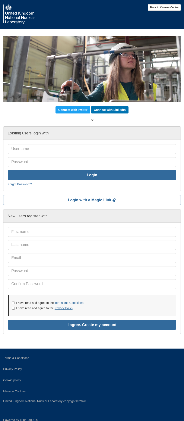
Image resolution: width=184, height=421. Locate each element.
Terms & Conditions (16, 358)
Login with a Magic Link (92, 200)
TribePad (170, 414)
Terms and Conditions (69, 303)
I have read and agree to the (47, 303)
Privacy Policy (64, 308)
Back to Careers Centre (164, 7)
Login (92, 175)
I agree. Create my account (91, 325)
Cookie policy (12, 380)
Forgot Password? (20, 184)
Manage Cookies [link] (14, 391)
